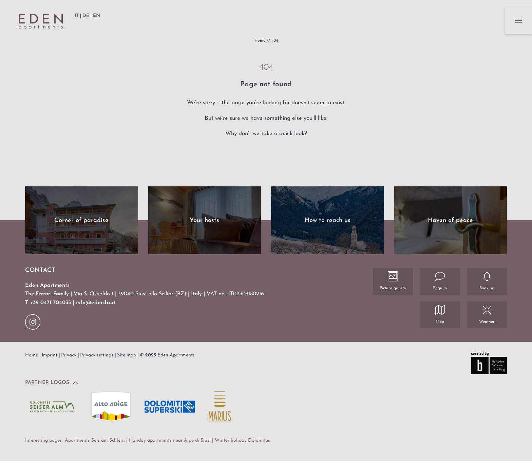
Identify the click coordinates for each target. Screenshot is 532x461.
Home (260, 41)
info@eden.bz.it (95, 303)
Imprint (50, 355)
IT (77, 15)
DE (85, 15)
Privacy (69, 355)
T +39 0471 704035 (49, 303)
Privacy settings (97, 355)
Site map (127, 355)
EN (96, 15)
